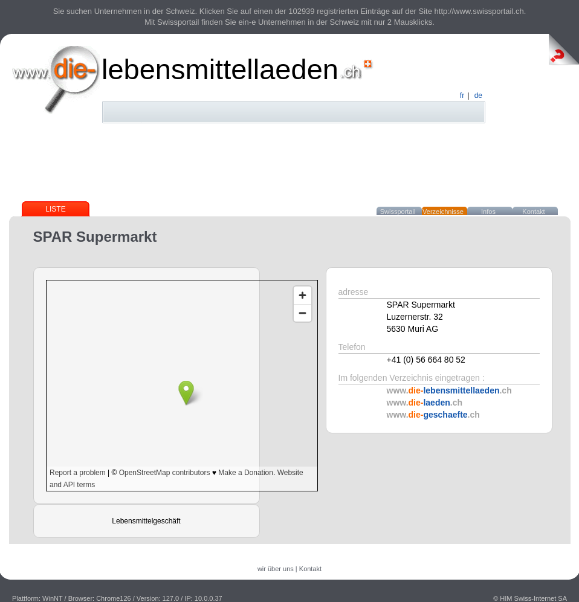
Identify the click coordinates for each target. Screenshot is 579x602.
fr (462, 95)
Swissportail (398, 211)
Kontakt (533, 211)
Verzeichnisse (443, 211)
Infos (488, 211)
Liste (55, 209)
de (478, 95)
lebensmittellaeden (220, 69)
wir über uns (275, 568)
